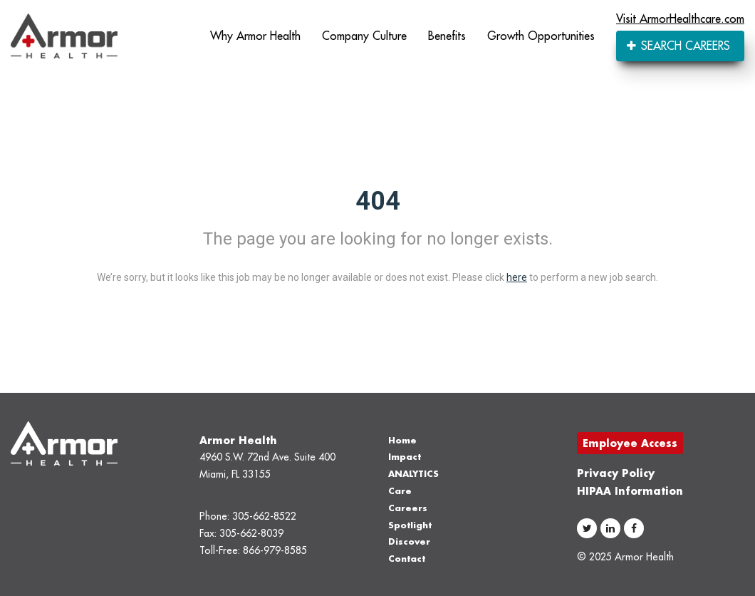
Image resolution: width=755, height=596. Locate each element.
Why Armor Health (255, 36)
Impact (404, 456)
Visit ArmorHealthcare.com (680, 18)
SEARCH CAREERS (678, 45)
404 (377, 201)
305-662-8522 (264, 516)
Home (402, 440)
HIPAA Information (630, 491)
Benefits (447, 36)
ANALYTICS (413, 473)
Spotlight (410, 525)
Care (400, 490)
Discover (409, 541)
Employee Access (630, 443)
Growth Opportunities (541, 36)
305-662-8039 (251, 533)
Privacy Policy (616, 473)
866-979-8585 (275, 550)
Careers (407, 508)
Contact (406, 558)
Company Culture (364, 36)
